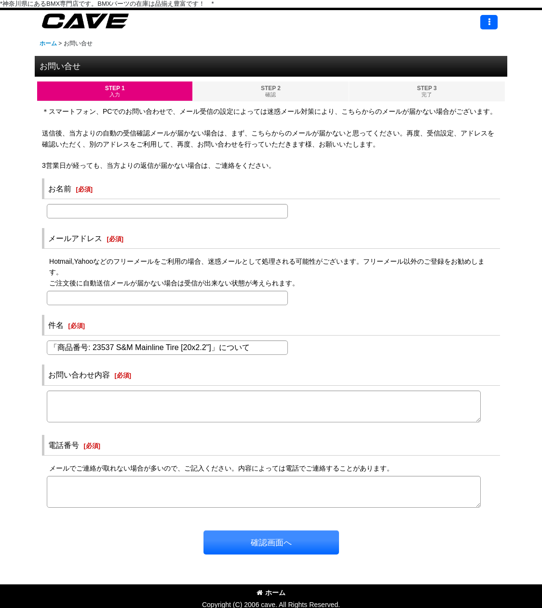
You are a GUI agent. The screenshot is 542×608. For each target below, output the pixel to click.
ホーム (271, 592)
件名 (56, 325)
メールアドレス (75, 238)
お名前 (59, 188)
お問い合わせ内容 (79, 374)
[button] (489, 22)
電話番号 (63, 445)
